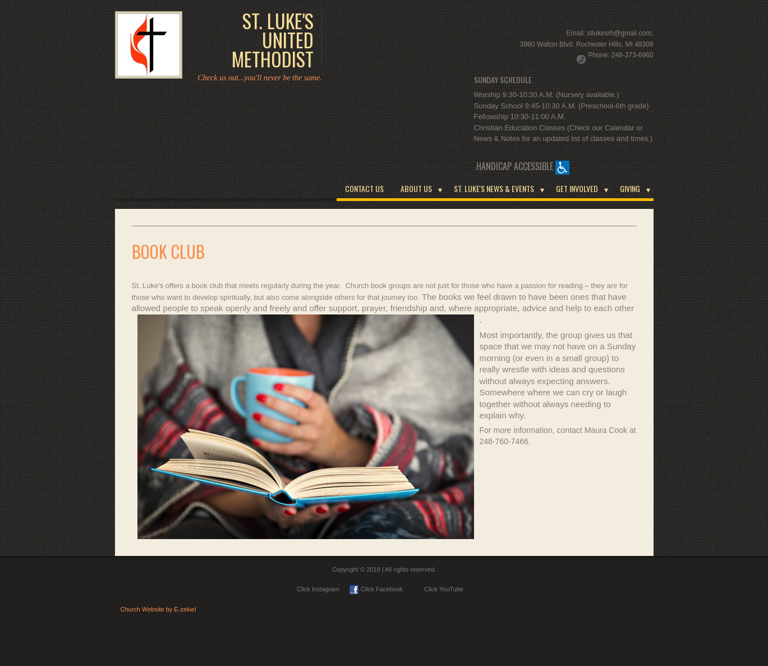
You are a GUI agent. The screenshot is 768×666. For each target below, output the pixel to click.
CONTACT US (364, 188)
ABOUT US (416, 188)
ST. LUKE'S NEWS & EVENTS (494, 188)
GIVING (630, 188)
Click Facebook (376, 589)
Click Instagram (318, 589)
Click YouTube (438, 589)
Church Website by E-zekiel (158, 609)
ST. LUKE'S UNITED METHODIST (273, 40)
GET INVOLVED (577, 188)
